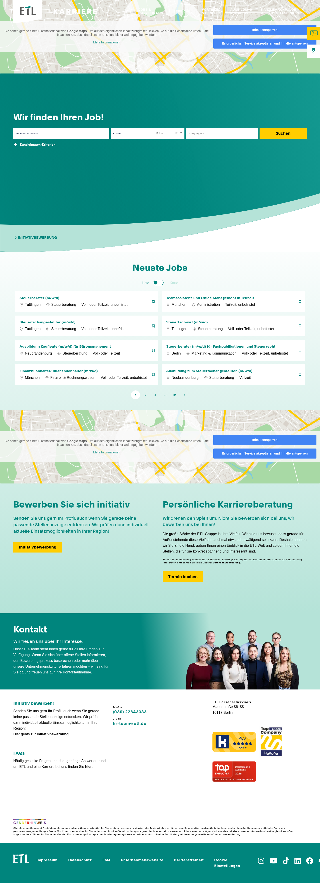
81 (174, 394)
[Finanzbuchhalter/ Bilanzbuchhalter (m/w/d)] (86, 374)
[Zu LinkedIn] (297, 862)
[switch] (158, 282)
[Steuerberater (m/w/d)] (86, 301)
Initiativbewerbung (35, 237)
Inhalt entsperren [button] (265, 30)
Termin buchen (183, 576)
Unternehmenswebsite (142, 860)
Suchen (283, 133)
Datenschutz (80, 860)
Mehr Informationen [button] (106, 42)
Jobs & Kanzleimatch (151, 11)
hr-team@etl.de (129, 723)
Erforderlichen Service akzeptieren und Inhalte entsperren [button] (265, 43)
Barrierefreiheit (189, 860)
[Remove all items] (176, 133)
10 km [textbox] (159, 133)
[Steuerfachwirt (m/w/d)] (233, 326)
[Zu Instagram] (261, 862)
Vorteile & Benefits (211, 11)
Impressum (47, 860)
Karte (174, 283)
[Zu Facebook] (309, 862)
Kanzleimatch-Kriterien (38, 144)
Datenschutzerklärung (226, 562)
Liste (145, 283)
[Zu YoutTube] (274, 862)
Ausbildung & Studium (241, 11)
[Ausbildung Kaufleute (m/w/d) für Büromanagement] (86, 350)
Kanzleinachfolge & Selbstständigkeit (280, 11)
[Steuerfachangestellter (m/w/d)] (86, 326)
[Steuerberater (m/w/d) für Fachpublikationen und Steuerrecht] (233, 350)
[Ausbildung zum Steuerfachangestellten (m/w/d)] (233, 374)
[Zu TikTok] (286, 862)
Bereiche (181, 11)
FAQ (106, 860)
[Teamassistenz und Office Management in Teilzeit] (233, 301)
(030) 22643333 (130, 712)
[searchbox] (219, 133)
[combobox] (169, 133)
